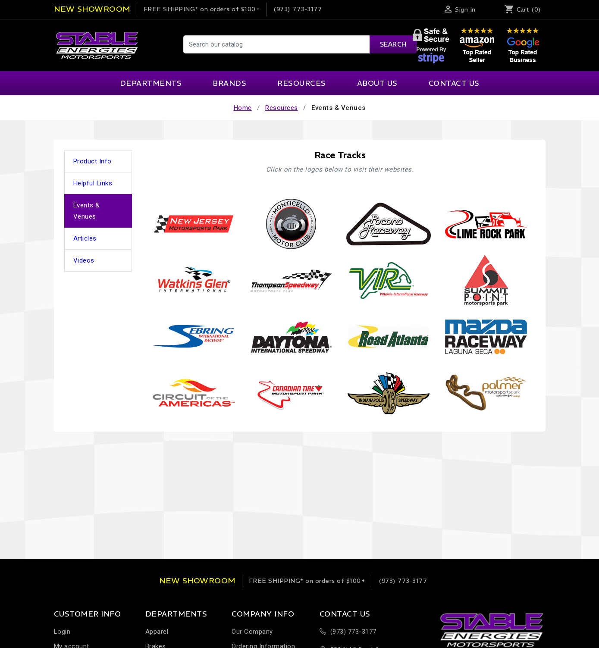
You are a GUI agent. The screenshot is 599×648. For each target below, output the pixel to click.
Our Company (252, 631)
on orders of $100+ (202, 9)
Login (62, 631)
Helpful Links (93, 183)
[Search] (299, 44)
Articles (85, 238)
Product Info (92, 161)
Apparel (157, 631)
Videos (83, 260)
